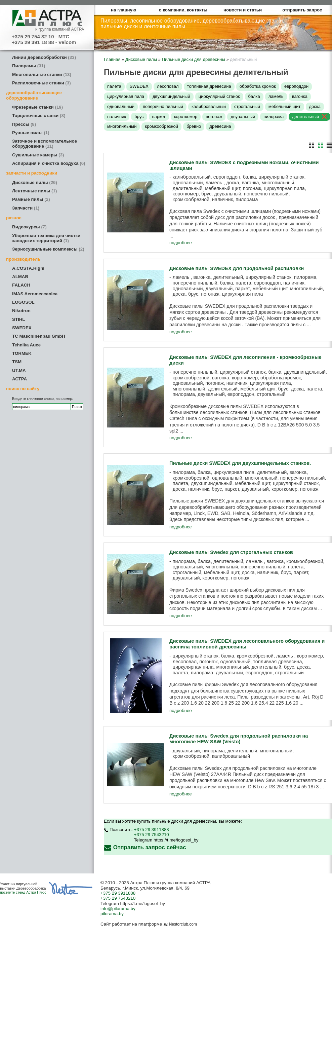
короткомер (186, 116)
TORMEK (22, 353)
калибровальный (209, 106)
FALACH (21, 285)
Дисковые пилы (34, 182)
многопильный (121, 126)
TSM (17, 361)
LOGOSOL (23, 302)
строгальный (247, 106)
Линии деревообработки (44, 57)
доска (315, 106)
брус (138, 116)
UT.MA (19, 370)
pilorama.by (112, 913)
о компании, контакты (183, 9)
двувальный (243, 116)
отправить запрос (302, 9)
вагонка (299, 96)
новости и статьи (242, 9)
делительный (305, 116)
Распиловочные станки (41, 82)
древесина (220, 126)
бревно (193, 126)
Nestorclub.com (183, 924)
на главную (123, 9)
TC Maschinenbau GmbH (38, 336)
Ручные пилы (30, 132)
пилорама (273, 116)
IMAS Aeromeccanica (34, 293)
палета (114, 86)
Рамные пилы (31, 199)
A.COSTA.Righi (28, 268)
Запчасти (25, 208)
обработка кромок (258, 86)
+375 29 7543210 (151, 835)
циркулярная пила (125, 96)
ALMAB (20, 276)
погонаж (214, 116)
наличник (116, 116)
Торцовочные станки (38, 115)
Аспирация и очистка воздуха (48, 163)
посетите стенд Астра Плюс (23, 893)
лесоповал (168, 86)
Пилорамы (28, 65)
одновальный (120, 106)
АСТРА (19, 378)
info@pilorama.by (117, 908)
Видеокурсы (29, 226)
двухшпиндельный (171, 96)
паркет (159, 116)
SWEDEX (22, 327)
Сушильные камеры (38, 154)
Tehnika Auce (26, 344)
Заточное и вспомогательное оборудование (44, 144)
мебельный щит (284, 106)
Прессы (24, 124)
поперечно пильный (163, 106)
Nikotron (21, 310)
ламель (276, 96)
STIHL (18, 319)
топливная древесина (209, 86)
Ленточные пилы (34, 190)
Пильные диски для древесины (193, 59)
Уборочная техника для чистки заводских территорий (46, 238)
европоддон (296, 86)
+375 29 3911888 (151, 829)
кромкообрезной (161, 126)
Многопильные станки (41, 74)
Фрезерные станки (37, 107)
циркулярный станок (219, 96)
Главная (112, 59)
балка (254, 96)
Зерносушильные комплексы (48, 249)
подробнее (180, 243)
